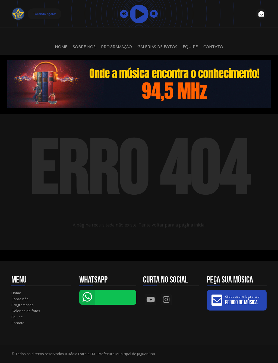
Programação (116, 46)
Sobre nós (84, 46)
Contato (213, 46)
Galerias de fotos (157, 46)
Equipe (190, 46)
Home (61, 46)
